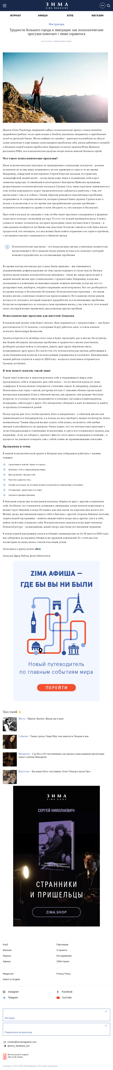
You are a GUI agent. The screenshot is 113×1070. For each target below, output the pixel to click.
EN (102, 5)
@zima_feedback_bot (16, 1046)
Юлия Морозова (63, 41)
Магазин (7, 950)
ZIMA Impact (63, 961)
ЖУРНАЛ (15, 15)
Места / (23, 718)
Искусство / (25, 771)
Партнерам (62, 944)
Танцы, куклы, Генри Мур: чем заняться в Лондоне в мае (59, 736)
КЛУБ (70, 15)
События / (24, 736)
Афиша (7, 961)
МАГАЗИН (98, 15)
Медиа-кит (8, 973)
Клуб (5, 944)
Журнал (7, 955)
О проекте (62, 950)
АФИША (43, 15)
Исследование (64, 955)
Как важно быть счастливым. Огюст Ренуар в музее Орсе (61, 771)
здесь (38, 548)
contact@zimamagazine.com (20, 1042)
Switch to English (11, 979)
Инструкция (56, 24)
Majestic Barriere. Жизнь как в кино (46, 718)
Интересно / (25, 754)
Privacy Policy (64, 973)
